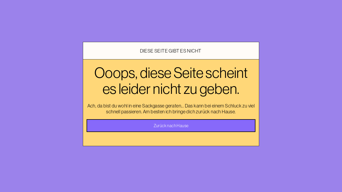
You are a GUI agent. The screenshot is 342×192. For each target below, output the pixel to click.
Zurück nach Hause (171, 125)
